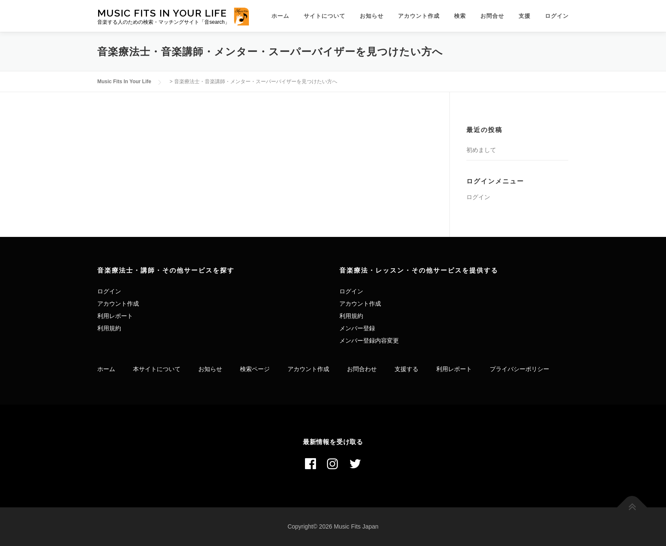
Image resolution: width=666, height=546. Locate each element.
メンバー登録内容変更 (369, 340)
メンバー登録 (357, 328)
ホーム (280, 16)
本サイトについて (157, 369)
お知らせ (372, 16)
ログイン (557, 16)
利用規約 (109, 328)
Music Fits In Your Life (162, 12)
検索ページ (255, 369)
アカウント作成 (419, 16)
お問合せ (492, 16)
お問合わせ (362, 369)
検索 (460, 16)
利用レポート (115, 315)
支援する (406, 369)
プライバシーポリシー (519, 369)
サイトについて (324, 16)
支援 (525, 16)
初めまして (481, 149)
